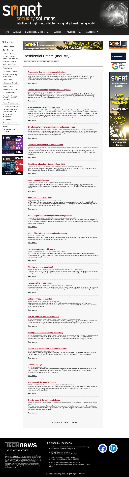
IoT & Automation (9, 93)
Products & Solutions (10, 106)
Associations (7, 68)
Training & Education (10, 123)
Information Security (10, 83)
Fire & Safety (7, 80)
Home (6, 32)
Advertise (71, 32)
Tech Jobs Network (10, 50)
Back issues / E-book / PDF (37, 32)
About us (17, 32)
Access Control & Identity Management (10, 57)
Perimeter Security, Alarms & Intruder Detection (10, 98)
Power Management (10, 103)
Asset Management (10, 65)
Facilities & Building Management (10, 75)
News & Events (8, 53)
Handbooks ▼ (91, 32)
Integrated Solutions (10, 89)
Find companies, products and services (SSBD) (41, 61)
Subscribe (58, 32)
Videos (5, 126)
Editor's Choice (8, 47)
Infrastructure (8, 86)
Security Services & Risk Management (10, 110)
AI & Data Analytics (10, 62)
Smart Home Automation (7, 115)
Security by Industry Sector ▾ (10, 130)
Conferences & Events (11, 71)
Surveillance (7, 120)
